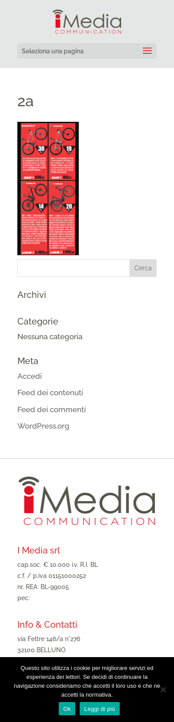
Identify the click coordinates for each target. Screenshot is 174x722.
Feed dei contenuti (50, 392)
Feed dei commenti (51, 409)
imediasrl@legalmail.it (64, 598)
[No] (162, 689)
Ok (67, 709)
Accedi (29, 376)
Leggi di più (99, 709)
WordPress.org (43, 425)
